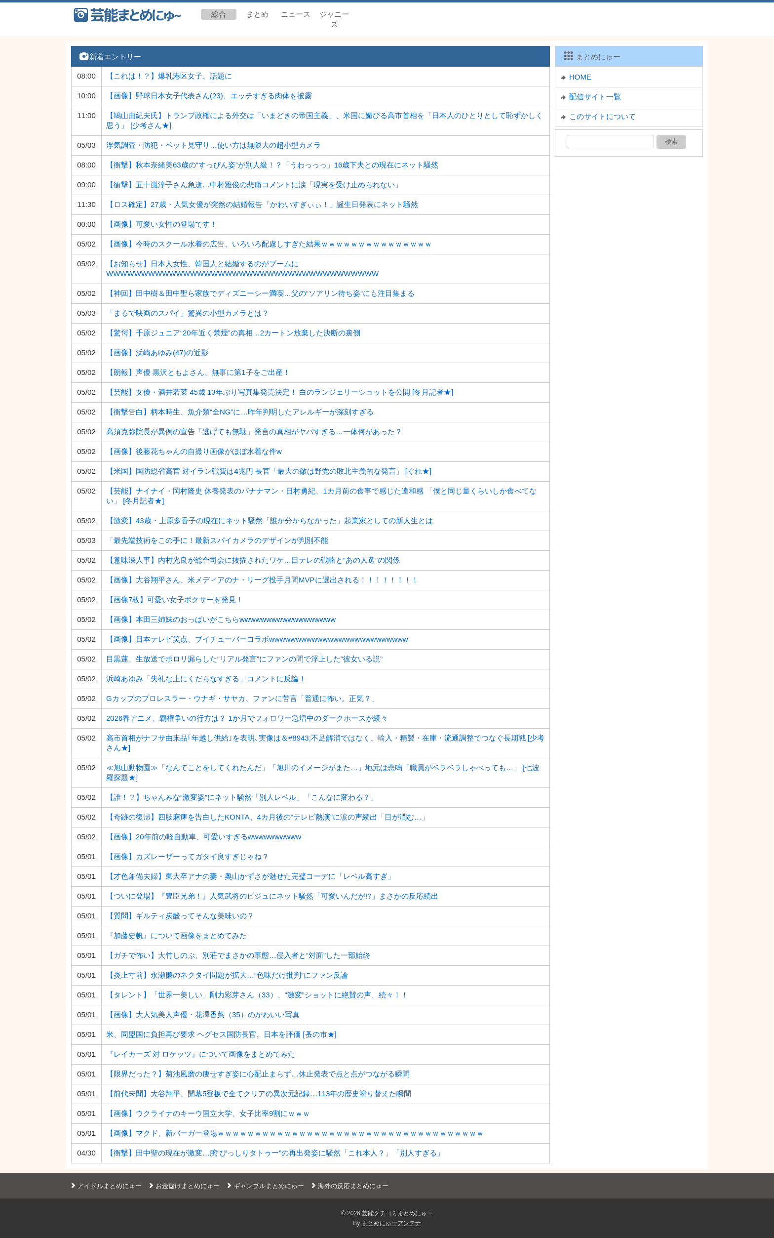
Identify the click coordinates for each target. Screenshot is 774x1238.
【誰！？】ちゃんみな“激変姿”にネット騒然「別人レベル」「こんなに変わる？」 (242, 797)
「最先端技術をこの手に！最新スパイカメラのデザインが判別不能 (217, 540)
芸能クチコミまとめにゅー (397, 1213)
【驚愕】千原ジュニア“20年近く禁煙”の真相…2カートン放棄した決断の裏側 (233, 333)
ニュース (295, 14)
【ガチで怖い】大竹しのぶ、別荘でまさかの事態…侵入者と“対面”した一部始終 (238, 955)
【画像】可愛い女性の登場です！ (161, 224)
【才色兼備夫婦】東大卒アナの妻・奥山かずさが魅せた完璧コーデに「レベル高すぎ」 (250, 876)
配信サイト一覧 (595, 96)
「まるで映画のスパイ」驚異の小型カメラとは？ (187, 313)
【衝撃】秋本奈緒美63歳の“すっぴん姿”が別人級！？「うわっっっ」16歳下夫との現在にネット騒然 (272, 165)
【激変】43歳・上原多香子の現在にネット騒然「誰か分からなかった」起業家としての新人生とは (269, 520)
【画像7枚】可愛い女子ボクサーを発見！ (174, 599)
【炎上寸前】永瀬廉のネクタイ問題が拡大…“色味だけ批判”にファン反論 (227, 975)
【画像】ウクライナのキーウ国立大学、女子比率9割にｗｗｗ (208, 1113)
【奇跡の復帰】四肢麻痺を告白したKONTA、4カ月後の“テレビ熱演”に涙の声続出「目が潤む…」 (267, 817)
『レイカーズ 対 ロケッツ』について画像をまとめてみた (200, 1054)
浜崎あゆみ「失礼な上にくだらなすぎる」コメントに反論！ (206, 678)
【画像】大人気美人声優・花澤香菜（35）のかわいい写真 (203, 1014)
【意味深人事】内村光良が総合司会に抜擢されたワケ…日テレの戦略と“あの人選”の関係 (253, 560)
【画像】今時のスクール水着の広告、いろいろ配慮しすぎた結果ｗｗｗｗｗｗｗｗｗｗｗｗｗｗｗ (269, 244)
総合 (218, 14)
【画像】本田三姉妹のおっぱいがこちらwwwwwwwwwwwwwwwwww (221, 619)
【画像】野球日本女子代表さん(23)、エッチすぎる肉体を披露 (209, 95)
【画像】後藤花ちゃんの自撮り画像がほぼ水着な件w (194, 451)
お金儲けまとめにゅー (183, 1186)
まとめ (257, 14)
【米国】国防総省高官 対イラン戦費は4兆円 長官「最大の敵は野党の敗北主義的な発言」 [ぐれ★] (268, 471)
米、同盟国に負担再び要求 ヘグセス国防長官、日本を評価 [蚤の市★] (221, 1034)
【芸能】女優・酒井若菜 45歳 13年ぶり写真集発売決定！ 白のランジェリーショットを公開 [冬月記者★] (279, 392)
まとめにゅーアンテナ (391, 1223)
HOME (580, 77)
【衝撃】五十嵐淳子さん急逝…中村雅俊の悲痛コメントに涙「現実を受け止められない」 (254, 184)
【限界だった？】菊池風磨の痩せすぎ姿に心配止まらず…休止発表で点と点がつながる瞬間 (258, 1074)
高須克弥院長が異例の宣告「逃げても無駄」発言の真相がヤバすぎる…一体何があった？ (254, 431)
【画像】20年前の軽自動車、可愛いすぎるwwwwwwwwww (203, 836)
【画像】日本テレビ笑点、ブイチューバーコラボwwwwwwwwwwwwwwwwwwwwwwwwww (257, 639)
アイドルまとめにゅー (105, 1186)
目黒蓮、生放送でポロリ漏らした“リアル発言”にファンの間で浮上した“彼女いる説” (244, 659)
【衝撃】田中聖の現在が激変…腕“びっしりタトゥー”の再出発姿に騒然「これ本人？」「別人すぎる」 (275, 1153)
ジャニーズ (334, 19)
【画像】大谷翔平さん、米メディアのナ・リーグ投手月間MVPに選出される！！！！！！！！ (262, 580)
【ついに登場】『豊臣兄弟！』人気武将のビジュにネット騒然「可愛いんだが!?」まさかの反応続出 (272, 896)
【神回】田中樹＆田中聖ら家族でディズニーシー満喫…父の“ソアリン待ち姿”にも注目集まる (260, 293)
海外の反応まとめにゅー (348, 1186)
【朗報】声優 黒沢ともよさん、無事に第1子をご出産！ (198, 372)
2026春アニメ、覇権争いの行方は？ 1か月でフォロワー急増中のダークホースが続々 (247, 718)
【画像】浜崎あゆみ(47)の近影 (157, 352)
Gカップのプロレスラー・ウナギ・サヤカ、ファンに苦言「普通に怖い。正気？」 (242, 698)
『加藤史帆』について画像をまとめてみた (176, 935)
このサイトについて (602, 116)
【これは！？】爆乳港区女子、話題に (169, 76)
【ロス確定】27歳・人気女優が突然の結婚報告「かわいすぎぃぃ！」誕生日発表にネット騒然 (262, 204)
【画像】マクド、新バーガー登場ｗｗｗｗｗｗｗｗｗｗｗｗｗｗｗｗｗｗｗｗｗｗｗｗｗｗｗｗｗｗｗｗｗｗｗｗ (295, 1133)
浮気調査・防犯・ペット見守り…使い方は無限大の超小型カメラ (213, 145)
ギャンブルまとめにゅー (264, 1186)
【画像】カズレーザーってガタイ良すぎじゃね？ (187, 856)
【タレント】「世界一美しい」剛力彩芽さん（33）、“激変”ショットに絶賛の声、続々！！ (257, 994)
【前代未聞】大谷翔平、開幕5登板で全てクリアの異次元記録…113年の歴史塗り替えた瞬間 (258, 1093)
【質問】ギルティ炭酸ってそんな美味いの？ (180, 915)
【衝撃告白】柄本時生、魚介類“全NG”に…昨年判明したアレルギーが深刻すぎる (240, 412)
